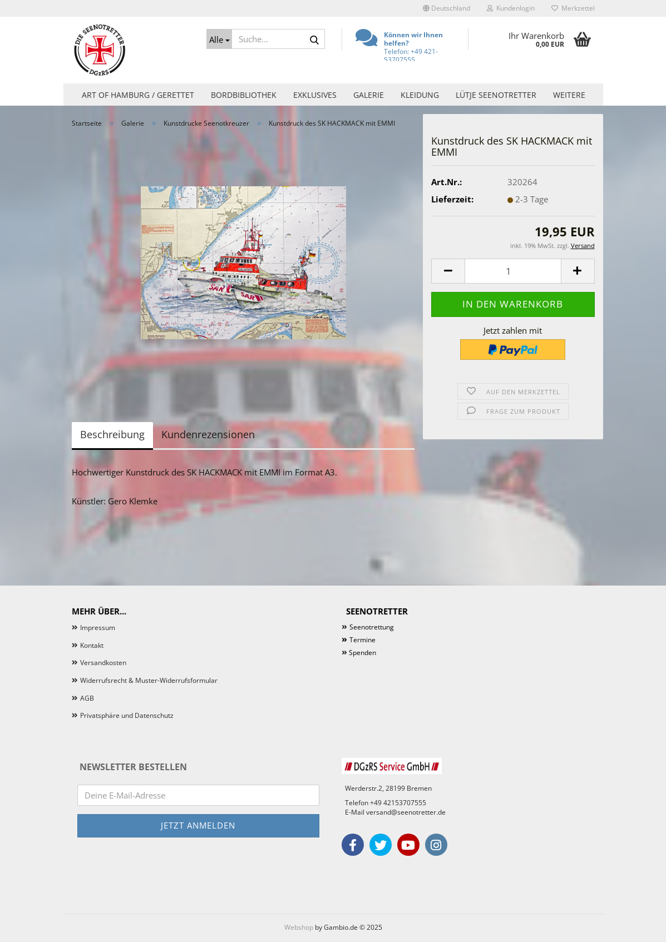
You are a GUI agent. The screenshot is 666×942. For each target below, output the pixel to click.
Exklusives (315, 95)
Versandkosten (103, 662)
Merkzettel (573, 8)
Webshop (298, 927)
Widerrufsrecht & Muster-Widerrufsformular (149, 680)
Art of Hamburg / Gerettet (138, 95)
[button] (446, 8)
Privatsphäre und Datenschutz (127, 715)
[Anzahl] (513, 271)
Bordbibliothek (244, 95)
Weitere (569, 95)
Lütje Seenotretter (496, 95)
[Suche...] (219, 39)
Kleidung (420, 95)
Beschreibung (112, 434)
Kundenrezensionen (208, 434)
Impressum (97, 627)
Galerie (368, 95)
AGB (87, 698)
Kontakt (91, 645)
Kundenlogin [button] (511, 8)
